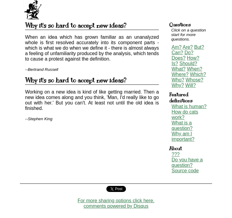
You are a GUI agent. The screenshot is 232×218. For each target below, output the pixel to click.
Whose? (194, 79)
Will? (190, 85)
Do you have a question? (187, 162)
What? (178, 68)
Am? (177, 47)
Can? (177, 52)
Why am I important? (183, 136)
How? (193, 58)
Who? (178, 79)
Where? (180, 74)
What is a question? (182, 125)
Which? (198, 74)
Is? (175, 63)
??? (176, 154)
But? (199, 47)
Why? (178, 85)
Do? (189, 52)
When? (194, 68)
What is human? (189, 106)
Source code (185, 170)
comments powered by (116, 206)
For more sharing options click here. (116, 200)
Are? (187, 47)
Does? (178, 58)
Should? (188, 63)
